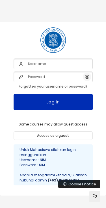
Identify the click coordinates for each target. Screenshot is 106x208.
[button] (94, 196)
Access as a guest (53, 135)
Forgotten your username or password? (53, 86)
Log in (53, 102)
